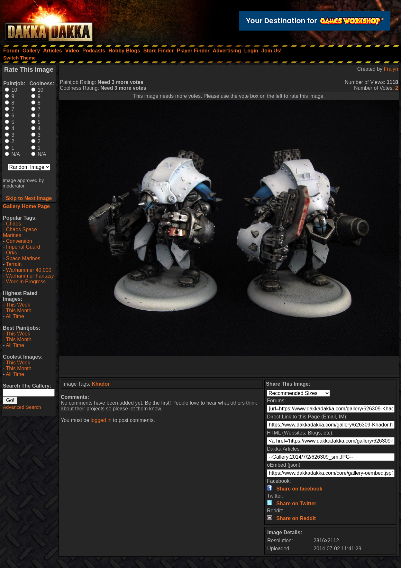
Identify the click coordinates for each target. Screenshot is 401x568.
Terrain (14, 264)
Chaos (13, 223)
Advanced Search (22, 407)
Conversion (19, 241)
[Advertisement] (229, 365)
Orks (11, 252)
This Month (18, 310)
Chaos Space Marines (20, 232)
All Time (15, 316)
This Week (18, 304)
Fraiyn (391, 69)
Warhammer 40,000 (28, 270)
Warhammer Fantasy (30, 276)
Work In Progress (26, 281)
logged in (101, 420)
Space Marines (23, 258)
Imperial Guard (23, 247)
